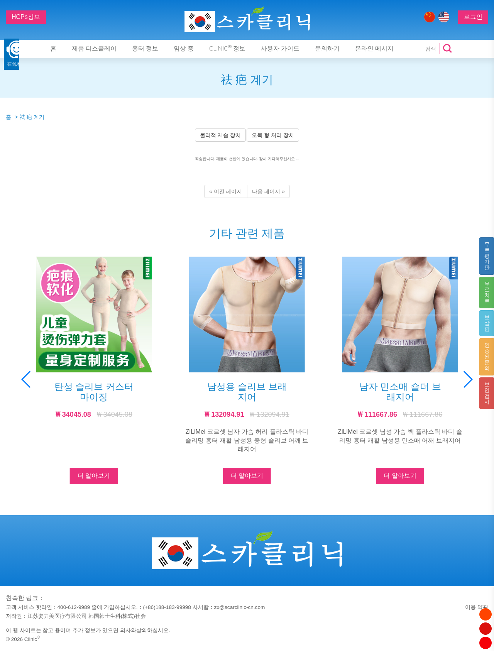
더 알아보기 (94, 475)
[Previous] (225, 191)
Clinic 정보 (227, 48)
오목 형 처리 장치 (273, 135)
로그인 (473, 17)
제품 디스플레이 (94, 48)
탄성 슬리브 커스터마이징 (94, 391)
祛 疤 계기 (32, 117)
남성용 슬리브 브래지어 (246, 391)
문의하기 (327, 48)
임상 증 (184, 48)
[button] (467, 379)
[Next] (268, 191)
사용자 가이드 (280, 48)
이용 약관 (476, 607)
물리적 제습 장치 (220, 135)
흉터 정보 (145, 48)
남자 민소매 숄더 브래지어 (400, 391)
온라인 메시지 (374, 48)
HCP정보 (26, 17)
